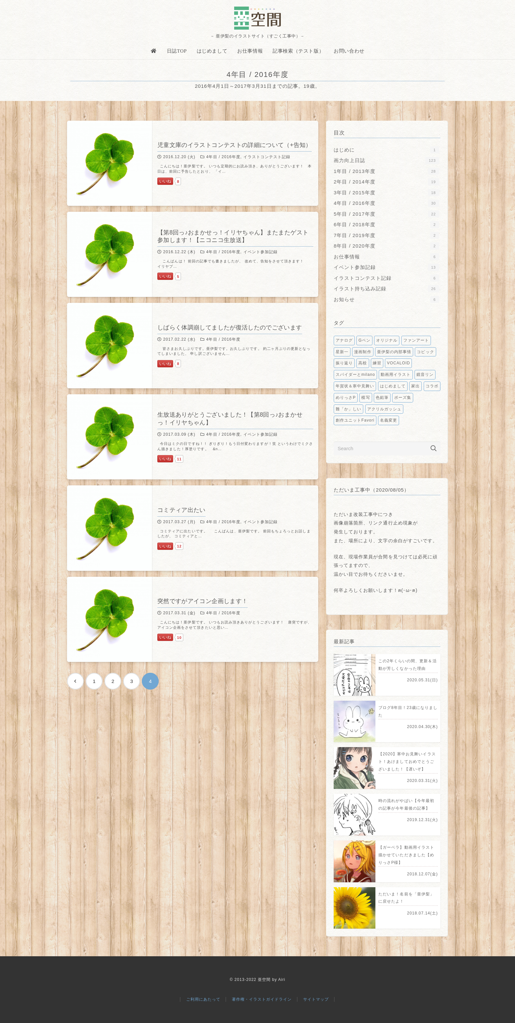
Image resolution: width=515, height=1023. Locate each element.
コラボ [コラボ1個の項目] (432, 386)
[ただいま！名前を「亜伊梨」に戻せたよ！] (387, 908)
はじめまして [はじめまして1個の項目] (393, 386)
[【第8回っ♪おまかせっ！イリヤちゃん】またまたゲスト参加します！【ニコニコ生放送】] (193, 254)
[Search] (387, 448)
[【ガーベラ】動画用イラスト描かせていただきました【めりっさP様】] (387, 861)
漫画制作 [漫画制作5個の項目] (362, 352)
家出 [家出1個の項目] (415, 386)
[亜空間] (257, 18)
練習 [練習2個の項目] (377, 363)
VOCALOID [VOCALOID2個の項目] (398, 363)
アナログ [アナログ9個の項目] (344, 340)
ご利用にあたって (203, 999)
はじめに (386, 149)
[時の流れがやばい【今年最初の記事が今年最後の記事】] (387, 815)
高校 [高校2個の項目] (362, 363)
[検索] (434, 448)
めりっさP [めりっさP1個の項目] (346, 397)
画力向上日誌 (386, 160)
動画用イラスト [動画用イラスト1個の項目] (396, 374)
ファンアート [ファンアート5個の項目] (416, 340)
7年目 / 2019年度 (386, 235)
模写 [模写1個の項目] (365, 397)
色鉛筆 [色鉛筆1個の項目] (382, 397)
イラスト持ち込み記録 (386, 288)
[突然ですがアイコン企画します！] (193, 619)
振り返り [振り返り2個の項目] (344, 363)
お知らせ (386, 299)
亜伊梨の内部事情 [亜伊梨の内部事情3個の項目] (394, 352)
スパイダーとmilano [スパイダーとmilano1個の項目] (355, 374)
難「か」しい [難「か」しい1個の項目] (348, 409)
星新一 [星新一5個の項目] (342, 352)
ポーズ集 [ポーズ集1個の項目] (402, 397)
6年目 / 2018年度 (386, 224)
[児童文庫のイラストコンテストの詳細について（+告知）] (193, 163)
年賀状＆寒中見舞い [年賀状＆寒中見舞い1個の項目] (355, 386)
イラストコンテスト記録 (386, 278)
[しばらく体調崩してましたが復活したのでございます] (193, 345)
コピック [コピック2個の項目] (425, 352)
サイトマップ (316, 999)
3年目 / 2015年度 (386, 192)
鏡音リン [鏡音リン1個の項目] (425, 374)
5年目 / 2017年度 (386, 213)
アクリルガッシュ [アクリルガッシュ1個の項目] (384, 409)
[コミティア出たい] (193, 528)
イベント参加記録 (386, 267)
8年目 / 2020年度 (386, 245)
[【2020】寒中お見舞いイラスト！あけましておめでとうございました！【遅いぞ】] (387, 768)
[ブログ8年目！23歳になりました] (387, 722)
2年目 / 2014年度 (386, 181)
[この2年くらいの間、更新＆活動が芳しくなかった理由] (387, 675)
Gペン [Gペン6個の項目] (364, 340)
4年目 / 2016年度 (386, 203)
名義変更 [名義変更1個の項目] (388, 420)
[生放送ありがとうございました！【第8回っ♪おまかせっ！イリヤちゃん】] (193, 436)
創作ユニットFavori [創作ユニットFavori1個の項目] (355, 420)
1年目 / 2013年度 (386, 171)
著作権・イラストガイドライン (262, 999)
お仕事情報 (386, 256)
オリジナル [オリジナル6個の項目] (386, 340)
